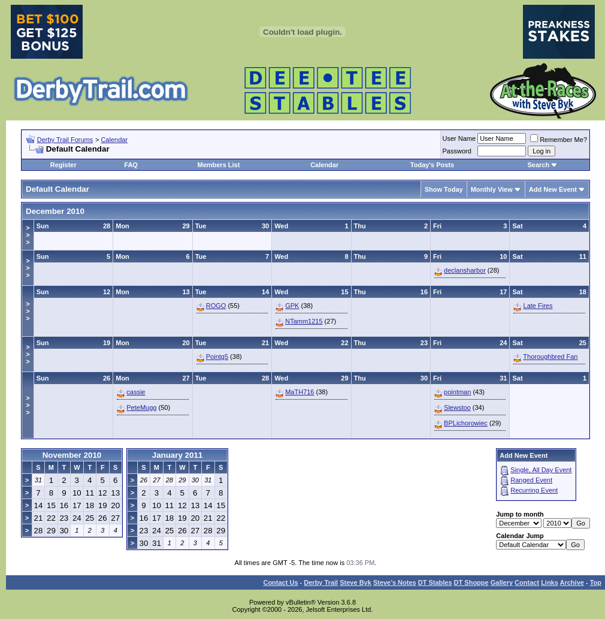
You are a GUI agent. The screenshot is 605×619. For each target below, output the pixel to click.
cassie (135, 391)
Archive (572, 582)
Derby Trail (321, 582)
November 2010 (72, 455)
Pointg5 (217, 356)
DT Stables (435, 582)
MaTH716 (299, 391)
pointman (457, 391)
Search (538, 164)
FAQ (131, 164)
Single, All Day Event (540, 469)
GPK (292, 305)
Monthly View (492, 189)
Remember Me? (558, 139)
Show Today (444, 189)
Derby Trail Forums (65, 139)
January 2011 (177, 455)
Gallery (502, 582)
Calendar (114, 139)
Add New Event (553, 189)
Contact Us (280, 582)
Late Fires (538, 305)
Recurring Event (534, 490)
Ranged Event (531, 480)
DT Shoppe (471, 582)
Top (595, 582)
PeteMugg (141, 407)
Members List (218, 164)
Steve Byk (355, 582)
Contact (527, 582)
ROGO (216, 305)
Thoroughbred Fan (550, 356)
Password (457, 151)
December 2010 (55, 211)
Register (63, 164)
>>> (27, 235)
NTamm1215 (303, 321)
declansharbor (465, 270)
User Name (459, 138)
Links (549, 582)
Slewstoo (457, 407)
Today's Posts (432, 164)
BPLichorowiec (466, 423)
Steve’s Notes (394, 582)
